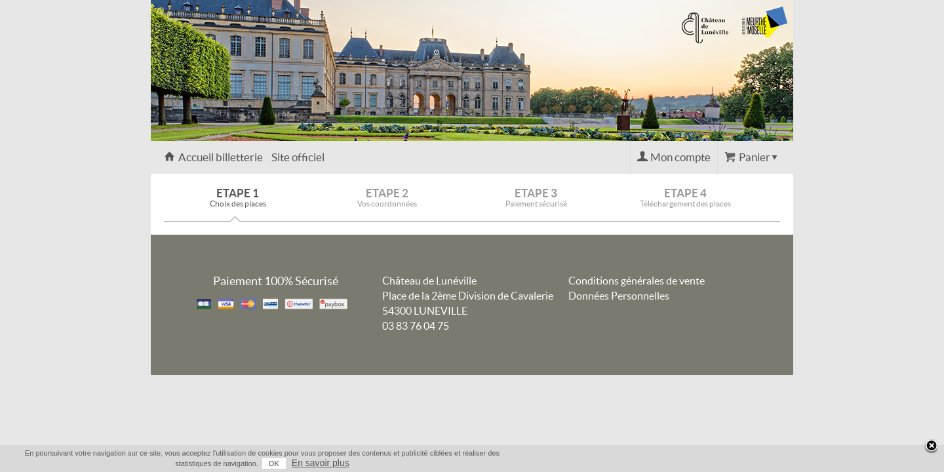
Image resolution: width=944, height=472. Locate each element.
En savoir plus (768, 463)
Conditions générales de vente (636, 280)
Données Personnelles (618, 296)
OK (722, 463)
